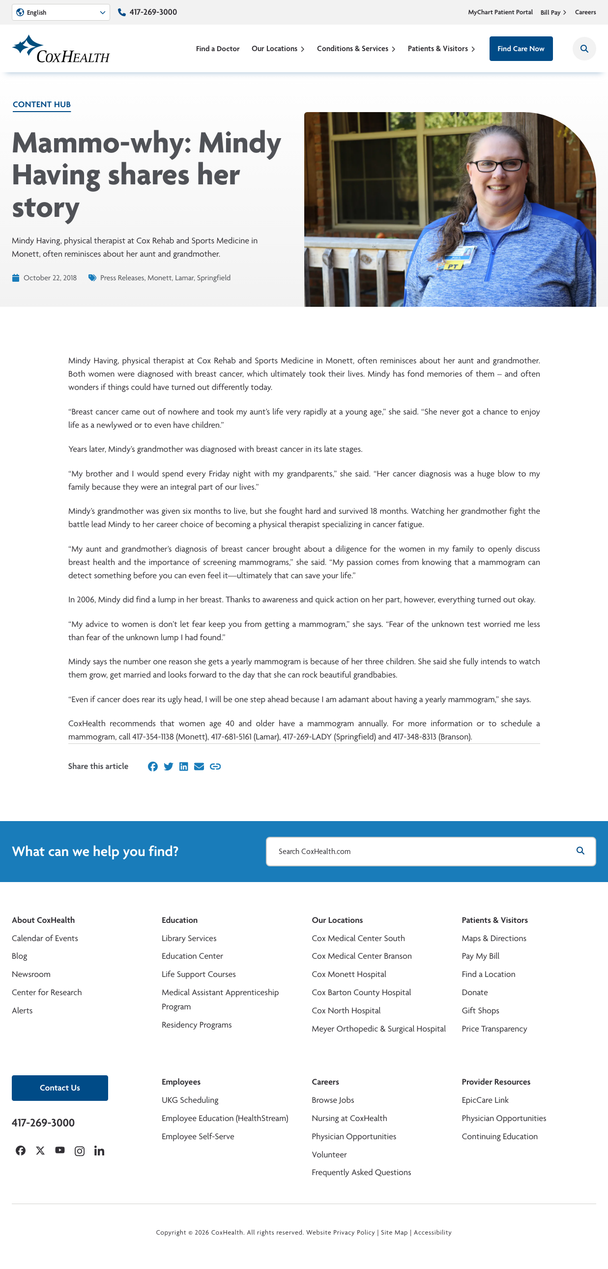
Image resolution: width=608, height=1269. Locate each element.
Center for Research (47, 992)
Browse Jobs (333, 1100)
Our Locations (278, 48)
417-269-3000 (153, 12)
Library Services (189, 938)
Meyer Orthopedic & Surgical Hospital (379, 1029)
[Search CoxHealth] (584, 48)
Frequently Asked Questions (361, 1172)
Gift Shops (480, 1010)
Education (180, 920)
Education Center (192, 956)
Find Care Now (521, 48)
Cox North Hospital (346, 1010)
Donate (475, 992)
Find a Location (489, 974)
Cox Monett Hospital (349, 974)
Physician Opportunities (354, 1136)
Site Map (394, 1233)
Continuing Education (500, 1136)
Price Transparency (494, 1029)
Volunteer (329, 1155)
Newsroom (31, 974)
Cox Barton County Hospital (361, 992)
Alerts (22, 1010)
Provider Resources (496, 1082)
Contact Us (60, 1088)
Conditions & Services (356, 48)
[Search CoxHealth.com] (431, 851)
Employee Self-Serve (198, 1136)
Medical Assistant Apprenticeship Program (220, 999)
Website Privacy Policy (341, 1233)
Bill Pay (554, 12)
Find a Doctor (218, 48)
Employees (181, 1082)
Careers (585, 12)
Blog (19, 956)
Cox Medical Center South (358, 938)
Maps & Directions (494, 938)
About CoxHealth (43, 920)
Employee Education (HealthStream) (225, 1118)
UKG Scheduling (190, 1100)
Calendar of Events (45, 938)
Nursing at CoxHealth (349, 1118)
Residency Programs (197, 1025)
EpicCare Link (485, 1100)
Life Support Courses (199, 974)
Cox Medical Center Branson (362, 956)
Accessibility (433, 1233)
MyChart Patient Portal (500, 12)
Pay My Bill (481, 956)
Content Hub (42, 104)
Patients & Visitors (442, 48)
